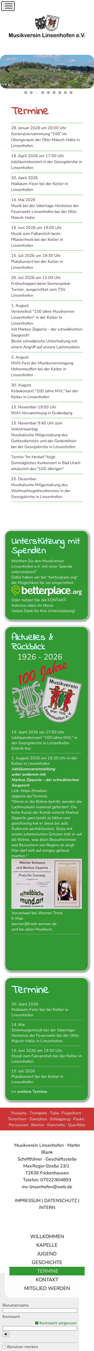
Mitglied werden (47, 1288)
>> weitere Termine (29, 1091)
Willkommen (47, 1236)
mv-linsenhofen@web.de (47, 1187)
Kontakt (47, 1279)
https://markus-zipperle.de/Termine (29, 793)
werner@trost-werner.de (34, 924)
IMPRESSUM (28, 1201)
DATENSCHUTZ (60, 1201)
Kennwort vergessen (56, 1323)
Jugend (47, 1253)
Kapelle (47, 1245)
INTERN (47, 1207)
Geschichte (47, 1262)
